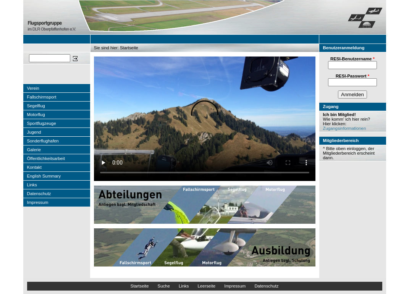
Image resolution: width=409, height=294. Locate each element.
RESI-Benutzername (352, 59)
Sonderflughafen (43, 141)
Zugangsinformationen (344, 128)
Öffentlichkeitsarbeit (46, 158)
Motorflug (36, 114)
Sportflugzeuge (41, 123)
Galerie (34, 149)
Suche (164, 286)
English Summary (44, 176)
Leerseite (206, 286)
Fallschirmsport (42, 97)
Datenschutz (39, 193)
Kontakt (34, 167)
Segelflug (36, 105)
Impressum (37, 202)
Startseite (140, 286)
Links (32, 185)
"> (204, 119)
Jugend (34, 132)
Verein (33, 88)
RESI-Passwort (352, 76)
